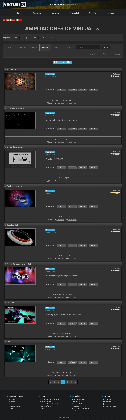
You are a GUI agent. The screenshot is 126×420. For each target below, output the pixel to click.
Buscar (106, 47)
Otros (68, 47)
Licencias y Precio (15, 406)
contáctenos (76, 402)
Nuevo (10, 47)
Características (14, 404)
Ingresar (111, 13)
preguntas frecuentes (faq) (49, 404)
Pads (57, 47)
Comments (60, 103)
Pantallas (12, 408)
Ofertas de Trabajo (78, 404)
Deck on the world (14, 186)
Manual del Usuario (46, 402)
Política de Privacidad (79, 406)
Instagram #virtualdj (111, 404)
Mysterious (12, 69)
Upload (117, 54)
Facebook (107, 399)
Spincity (10, 303)
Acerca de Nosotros (78, 399)
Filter (106, 54)
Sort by (94, 54)
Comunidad (74, 13)
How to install (72, 103)
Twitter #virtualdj (109, 406)
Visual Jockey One (15, 147)
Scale (9, 342)
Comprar (55, 13)
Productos (18, 13)
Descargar (37, 13)
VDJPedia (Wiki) (45, 406)
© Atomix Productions (63, 417)
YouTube (107, 402)
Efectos (33, 47)
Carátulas (22, 47)
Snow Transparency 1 (16, 108)
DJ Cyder (117, 307)
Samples (45, 47)
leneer (117, 74)
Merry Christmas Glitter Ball (19, 264)
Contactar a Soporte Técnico (49, 399)
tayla (118, 113)
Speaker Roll (12, 225)
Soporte (92, 13)
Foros (42, 408)
